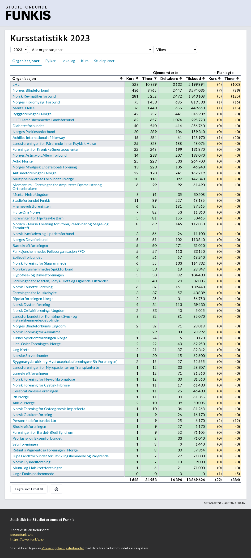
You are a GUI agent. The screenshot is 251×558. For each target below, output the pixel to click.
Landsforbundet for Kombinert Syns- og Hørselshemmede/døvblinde (45, 318)
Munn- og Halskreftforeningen (37, 467)
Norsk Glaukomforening (32, 414)
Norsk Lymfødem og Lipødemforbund (43, 233)
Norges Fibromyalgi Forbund (36, 102)
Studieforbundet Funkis (32, 200)
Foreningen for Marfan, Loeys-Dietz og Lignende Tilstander (60, 281)
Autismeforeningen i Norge (34, 173)
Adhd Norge (23, 161)
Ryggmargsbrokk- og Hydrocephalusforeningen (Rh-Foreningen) (65, 361)
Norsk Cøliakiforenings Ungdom (39, 310)
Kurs (85, 60)
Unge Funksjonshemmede (33, 473)
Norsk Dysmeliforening (32, 461)
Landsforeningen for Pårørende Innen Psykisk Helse (54, 143)
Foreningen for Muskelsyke (35, 292)
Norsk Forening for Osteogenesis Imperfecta (49, 408)
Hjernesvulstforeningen (32, 206)
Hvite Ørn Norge (26, 212)
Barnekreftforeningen (30, 245)
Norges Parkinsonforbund (34, 131)
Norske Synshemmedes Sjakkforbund (43, 269)
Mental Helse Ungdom (31, 194)
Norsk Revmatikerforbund (34, 96)
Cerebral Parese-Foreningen (35, 391)
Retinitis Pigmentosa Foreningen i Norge (45, 450)
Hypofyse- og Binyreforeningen (38, 275)
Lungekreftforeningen (30, 373)
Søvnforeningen (25, 444)
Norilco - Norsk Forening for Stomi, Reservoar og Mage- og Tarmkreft (61, 226)
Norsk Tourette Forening (33, 286)
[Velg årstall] (19, 49)
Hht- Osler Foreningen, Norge (37, 343)
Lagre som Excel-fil (29, 489)
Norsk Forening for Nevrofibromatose (44, 379)
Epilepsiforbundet (27, 257)
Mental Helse (23, 108)
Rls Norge (21, 397)
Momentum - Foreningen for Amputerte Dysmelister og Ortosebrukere (57, 186)
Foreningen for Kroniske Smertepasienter (46, 149)
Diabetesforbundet (28, 125)
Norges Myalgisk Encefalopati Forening (45, 167)
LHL (16, 84)
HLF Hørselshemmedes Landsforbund (43, 119)
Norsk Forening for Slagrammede (39, 263)
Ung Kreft (21, 349)
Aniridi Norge (24, 402)
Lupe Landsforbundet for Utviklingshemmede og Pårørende (61, 456)
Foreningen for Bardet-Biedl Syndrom (43, 432)
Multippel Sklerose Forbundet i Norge (43, 178)
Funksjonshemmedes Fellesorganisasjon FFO (49, 251)
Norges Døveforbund (30, 239)
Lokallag (68, 60)
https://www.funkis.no (27, 539)
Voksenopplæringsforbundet (63, 548)
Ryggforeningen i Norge (32, 114)
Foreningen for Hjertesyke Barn (38, 218)
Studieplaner (104, 60)
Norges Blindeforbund (31, 90)
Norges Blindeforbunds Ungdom (39, 326)
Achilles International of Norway (39, 137)
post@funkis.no (22, 534)
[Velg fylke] (175, 49)
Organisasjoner (26, 60)
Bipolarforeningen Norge (33, 298)
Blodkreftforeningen (29, 426)
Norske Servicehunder (30, 355)
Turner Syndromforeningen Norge (40, 337)
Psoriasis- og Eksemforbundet (37, 438)
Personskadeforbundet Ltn (34, 420)
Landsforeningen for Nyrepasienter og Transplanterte (56, 367)
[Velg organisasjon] (90, 49)
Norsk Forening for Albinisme (36, 332)
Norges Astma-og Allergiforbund (40, 155)
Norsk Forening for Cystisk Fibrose (41, 385)
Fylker (50, 60)
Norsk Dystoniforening (31, 304)
